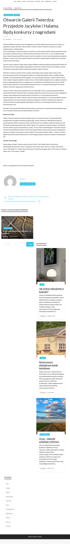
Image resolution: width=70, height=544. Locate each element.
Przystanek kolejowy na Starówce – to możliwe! (17, 232)
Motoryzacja (30, 1)
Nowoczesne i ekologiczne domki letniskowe (48, 365)
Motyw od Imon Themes (35, 536)
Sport (42, 1)
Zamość (55, 1)
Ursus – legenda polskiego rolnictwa (49, 440)
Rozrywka (37, 1)
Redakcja (8, 39)
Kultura (24, 1)
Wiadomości (48, 1)
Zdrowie (8, 526)
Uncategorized (10, 509)
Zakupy (17, 15)
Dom (15, 1)
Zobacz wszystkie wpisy (28, 184)
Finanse (19, 1)
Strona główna (7, 8)
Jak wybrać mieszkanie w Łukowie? (51, 290)
